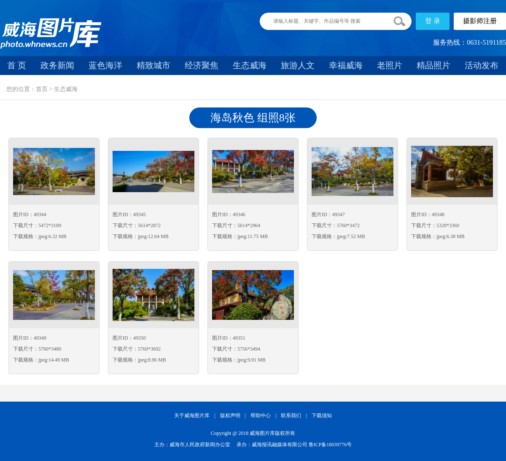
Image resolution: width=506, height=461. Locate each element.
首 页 (16, 65)
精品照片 (433, 65)
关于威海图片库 (192, 415)
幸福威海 (346, 65)
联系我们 (291, 415)
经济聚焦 (201, 65)
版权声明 (230, 415)
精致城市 (153, 65)
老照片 (389, 65)
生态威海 (249, 65)
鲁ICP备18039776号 (330, 445)
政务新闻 (57, 65)
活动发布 (481, 65)
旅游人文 (298, 65)
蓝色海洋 (105, 65)
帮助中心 (260, 415)
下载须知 (322, 415)
